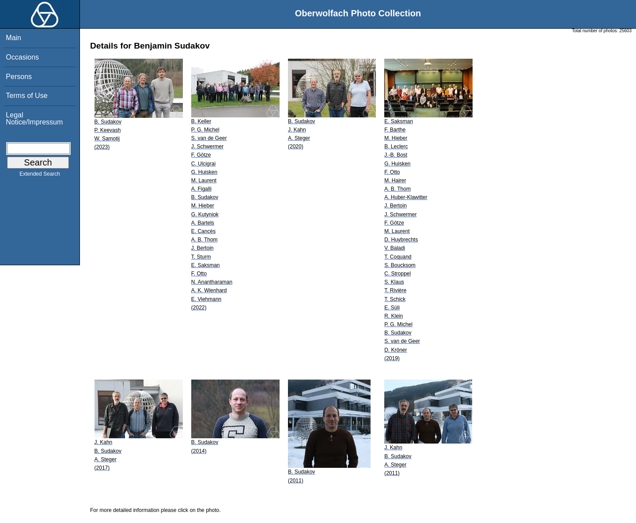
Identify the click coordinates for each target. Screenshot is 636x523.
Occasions (22, 57)
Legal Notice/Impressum (34, 118)
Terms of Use (26, 95)
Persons (19, 76)
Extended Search (39, 175)
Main (13, 37)
